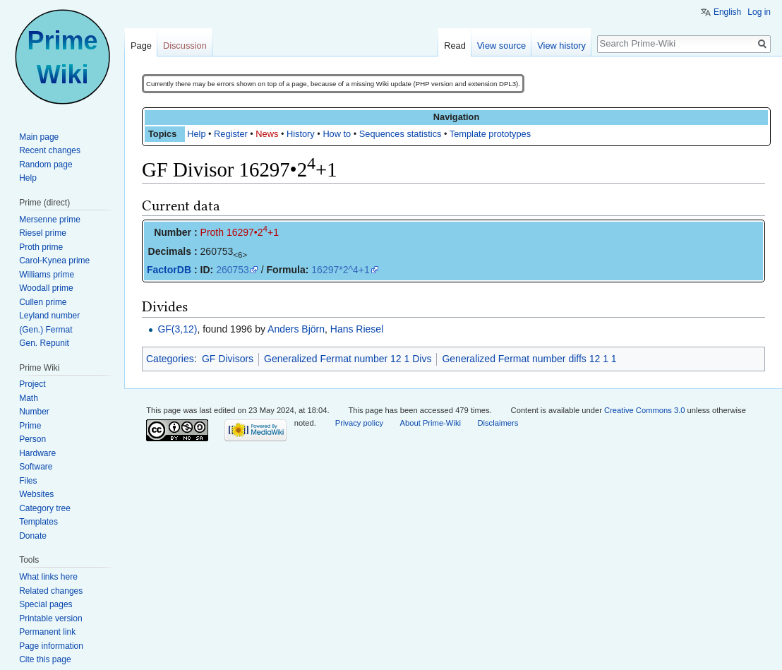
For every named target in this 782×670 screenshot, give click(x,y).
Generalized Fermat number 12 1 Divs (347, 358)
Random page (45, 164)
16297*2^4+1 (340, 269)
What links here (48, 577)
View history (561, 45)
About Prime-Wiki (430, 423)
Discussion (185, 45)
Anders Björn (296, 329)
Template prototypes (490, 133)
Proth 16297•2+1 (239, 232)
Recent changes (49, 150)
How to (337, 133)
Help (196, 133)
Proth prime (41, 247)
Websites (36, 494)
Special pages (45, 604)
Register (231, 133)
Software (35, 467)
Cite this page (45, 659)
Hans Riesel (356, 329)
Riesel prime (42, 233)
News (266, 133)
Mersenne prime (49, 220)
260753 (232, 269)
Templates (38, 522)
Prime (30, 426)
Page (141, 45)
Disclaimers (497, 423)
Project (32, 384)
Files (28, 481)
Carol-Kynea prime (54, 260)
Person (32, 439)
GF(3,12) (177, 329)
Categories (170, 358)
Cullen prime (42, 302)
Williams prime (46, 275)
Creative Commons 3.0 (644, 410)
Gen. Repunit (44, 343)
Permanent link (47, 632)
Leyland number (49, 316)
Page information (51, 646)
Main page (39, 137)
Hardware (37, 453)
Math (28, 398)
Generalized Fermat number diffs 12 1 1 (529, 358)
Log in (759, 12)
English (727, 12)
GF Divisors (227, 358)
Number (34, 412)
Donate (33, 536)
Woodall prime (46, 288)
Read (455, 45)
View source (501, 45)
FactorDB (169, 269)
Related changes (51, 591)
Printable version (50, 618)
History (301, 133)
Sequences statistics (400, 133)
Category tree (45, 508)
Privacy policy (359, 423)
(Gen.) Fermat (45, 330)
